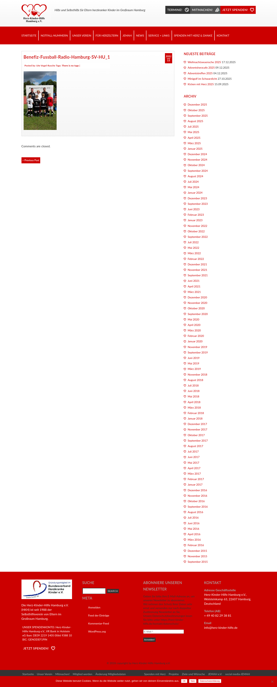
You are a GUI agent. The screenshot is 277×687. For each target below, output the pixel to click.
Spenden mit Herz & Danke (193, 35)
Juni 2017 (194, 457)
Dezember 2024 (197, 154)
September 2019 (198, 352)
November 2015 (197, 556)
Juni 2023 (194, 209)
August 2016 (195, 512)
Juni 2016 (194, 523)
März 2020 (194, 330)
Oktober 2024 (196, 165)
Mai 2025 (193, 132)
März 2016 (194, 539)
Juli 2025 (193, 126)
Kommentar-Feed (98, 623)
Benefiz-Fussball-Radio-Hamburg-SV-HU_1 (67, 57)
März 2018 (194, 407)
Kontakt (223, 35)
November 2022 (197, 225)
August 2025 (195, 121)
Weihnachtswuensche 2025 (204, 62)
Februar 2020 (196, 335)
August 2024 (195, 176)
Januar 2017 (195, 484)
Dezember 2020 (197, 297)
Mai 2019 (193, 363)
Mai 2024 (193, 187)
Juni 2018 (194, 391)
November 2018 (197, 374)
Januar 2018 (195, 418)
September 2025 (198, 115)
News (140, 35)
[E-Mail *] (163, 632)
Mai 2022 (193, 247)
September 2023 (198, 203)
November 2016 (197, 495)
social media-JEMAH (237, 674)
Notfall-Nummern (54, 35)
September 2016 (198, 506)
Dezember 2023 (197, 198)
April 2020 (194, 325)
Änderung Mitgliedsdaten (110, 674)
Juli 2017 (193, 451)
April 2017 (194, 468)
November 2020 (197, 302)
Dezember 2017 (197, 424)
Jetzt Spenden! (36, 648)
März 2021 (194, 291)
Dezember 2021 (197, 264)
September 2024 (198, 170)
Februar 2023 (196, 214)
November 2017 (197, 429)
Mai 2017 (193, 462)
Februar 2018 (196, 413)
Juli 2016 (193, 517)
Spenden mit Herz (155, 674)
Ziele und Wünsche (193, 674)
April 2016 (194, 534)
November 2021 (197, 269)
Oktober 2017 (196, 435)
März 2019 (194, 368)
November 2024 (197, 159)
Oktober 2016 (196, 501)
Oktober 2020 (196, 308)
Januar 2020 (195, 341)
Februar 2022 (196, 258)
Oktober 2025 (196, 110)
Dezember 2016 (197, 490)
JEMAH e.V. (215, 674)
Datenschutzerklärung (210, 681)
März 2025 (194, 143)
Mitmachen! (62, 674)
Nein (193, 681)
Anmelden (94, 607)
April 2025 (194, 137)
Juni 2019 (194, 358)
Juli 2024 (193, 181)
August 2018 (195, 380)
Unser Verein (81, 35)
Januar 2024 (195, 192)
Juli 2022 (193, 242)
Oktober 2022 (196, 231)
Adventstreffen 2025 (200, 73)
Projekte (174, 674)
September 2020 (198, 314)
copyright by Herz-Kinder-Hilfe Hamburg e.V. (143, 663)
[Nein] (272, 681)
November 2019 (197, 347)
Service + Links (159, 35)
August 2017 (195, 446)
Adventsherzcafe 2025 (201, 67)
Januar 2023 (195, 220)
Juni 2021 (194, 280)
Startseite (29, 35)
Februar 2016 (196, 545)
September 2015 (198, 561)
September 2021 (198, 275)
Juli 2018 (193, 385)
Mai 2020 (193, 319)
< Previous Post (30, 160)
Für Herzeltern (106, 35)
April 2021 (194, 286)
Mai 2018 (193, 396)
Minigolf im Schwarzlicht (202, 78)
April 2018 (194, 402)
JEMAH (127, 35)
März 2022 (194, 253)
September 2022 (198, 236)
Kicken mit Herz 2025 (201, 84)
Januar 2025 (195, 148)
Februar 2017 (196, 479)
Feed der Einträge (98, 615)
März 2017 (194, 473)
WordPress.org (97, 631)
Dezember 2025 (197, 104)
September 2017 (198, 440)
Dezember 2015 (197, 550)
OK (184, 681)
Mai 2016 (193, 528)
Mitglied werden (82, 674)
